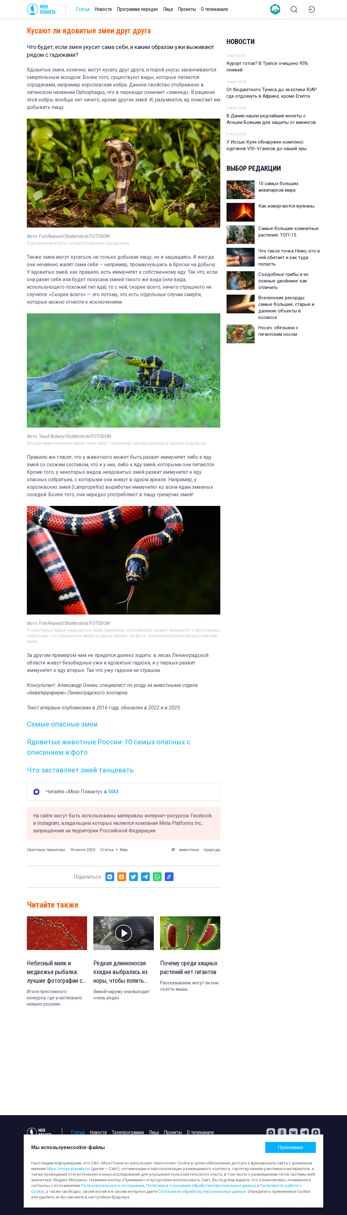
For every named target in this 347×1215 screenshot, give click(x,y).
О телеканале (214, 9)
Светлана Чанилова (46, 849)
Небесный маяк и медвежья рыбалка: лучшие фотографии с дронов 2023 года (54, 972)
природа (212, 850)
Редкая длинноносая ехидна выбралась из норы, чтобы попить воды (120, 972)
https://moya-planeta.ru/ (68, 1168)
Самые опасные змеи (62, 724)
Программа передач (137, 9)
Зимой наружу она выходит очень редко (121, 994)
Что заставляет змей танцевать (80, 770)
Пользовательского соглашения (112, 1185)
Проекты (187, 9)
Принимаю (290, 1147)
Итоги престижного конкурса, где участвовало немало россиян (54, 997)
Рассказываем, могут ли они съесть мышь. (189, 986)
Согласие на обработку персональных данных (202, 1191)
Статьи (83, 9)
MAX (113, 792)
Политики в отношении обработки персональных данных (201, 1185)
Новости (103, 9)
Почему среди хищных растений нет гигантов (188, 967)
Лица (168, 9)
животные (189, 850)
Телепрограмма (128, 1132)
